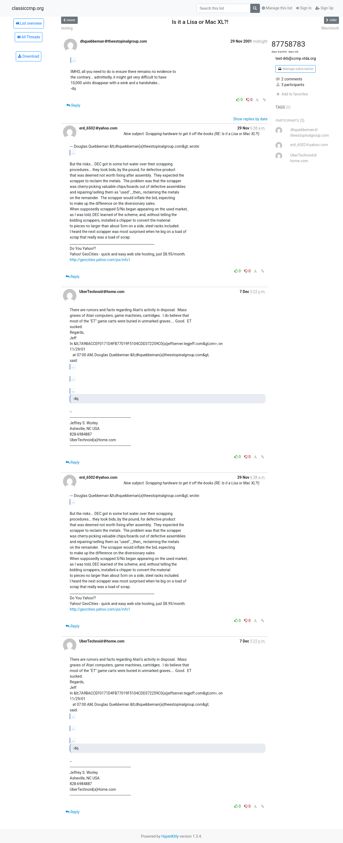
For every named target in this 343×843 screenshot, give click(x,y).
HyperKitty (170, 836)
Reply (73, 105)
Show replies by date (250, 119)
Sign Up (324, 8)
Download (28, 56)
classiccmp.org (28, 8)
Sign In (304, 8)
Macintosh (330, 28)
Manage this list (277, 8)
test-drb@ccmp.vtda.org (295, 58)
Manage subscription (295, 69)
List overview (29, 23)
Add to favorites (291, 94)
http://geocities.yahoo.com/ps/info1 (100, 260)
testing (67, 28)
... (74, 59)
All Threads (28, 37)
